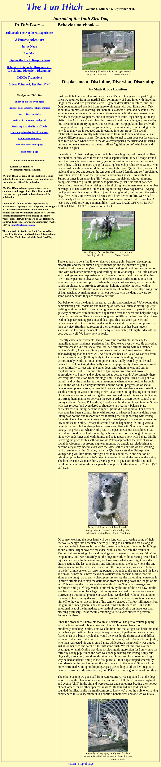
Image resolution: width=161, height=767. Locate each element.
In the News (29, 46)
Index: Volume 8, (29, 84)
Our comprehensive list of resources (29, 132)
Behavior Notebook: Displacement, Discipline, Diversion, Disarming (29, 69)
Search (29, 113)
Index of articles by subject (29, 101)
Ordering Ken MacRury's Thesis (29, 126)
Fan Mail (30, 53)
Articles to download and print (29, 120)
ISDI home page (29, 151)
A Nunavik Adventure (29, 39)
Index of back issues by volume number (29, 107)
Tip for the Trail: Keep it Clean (29, 60)
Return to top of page (80, 763)
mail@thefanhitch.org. (23, 224)
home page (29, 144)
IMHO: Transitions (29, 77)
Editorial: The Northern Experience (29, 32)
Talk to (29, 138)
